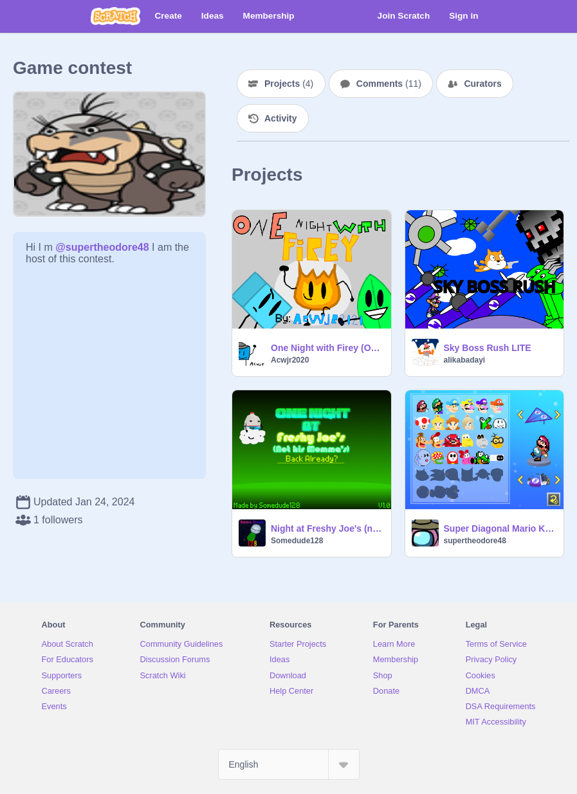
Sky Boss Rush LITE (487, 348)
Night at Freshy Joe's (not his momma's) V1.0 (327, 528)
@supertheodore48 (102, 247)
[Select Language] (289, 764)
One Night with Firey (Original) (327, 348)
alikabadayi (465, 360)
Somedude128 (297, 540)
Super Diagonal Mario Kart (500, 528)
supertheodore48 (475, 540)
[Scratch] (115, 16)
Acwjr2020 (290, 360)
